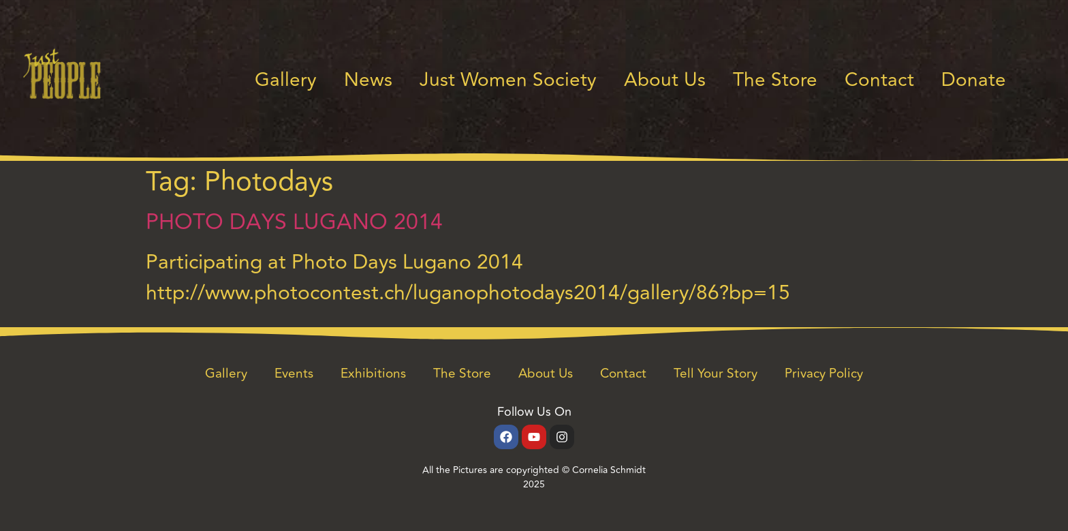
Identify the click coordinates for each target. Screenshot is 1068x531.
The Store (775, 80)
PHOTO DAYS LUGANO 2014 (294, 222)
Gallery (286, 80)
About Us (665, 80)
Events (293, 373)
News (368, 80)
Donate (973, 80)
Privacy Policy (824, 373)
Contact (879, 80)
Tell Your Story (715, 373)
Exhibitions (373, 373)
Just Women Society (508, 80)
